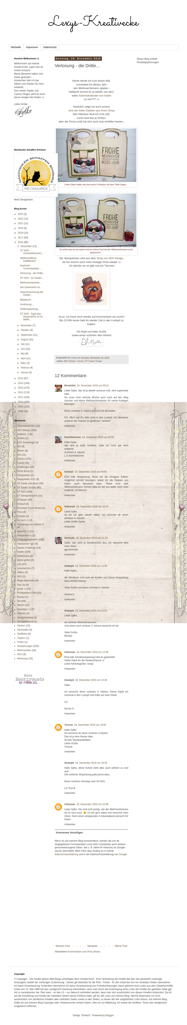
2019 (21, 228)
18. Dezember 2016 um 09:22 (93, 385)
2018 (21, 232)
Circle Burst (23, 471)
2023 (21, 214)
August (25, 339)
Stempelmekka (25, 617)
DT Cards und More (27, 483)
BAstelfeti (70, 385)
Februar (25, 367)
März (24, 363)
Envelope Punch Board (29, 508)
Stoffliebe (22, 633)
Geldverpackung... (30, 309)
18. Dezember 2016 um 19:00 (90, 724)
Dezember (27, 246)
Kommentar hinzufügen (69, 832)
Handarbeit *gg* (25, 543)
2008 (21, 411)
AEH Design (70, 361)
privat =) (21, 588)
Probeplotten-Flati (26, 592)
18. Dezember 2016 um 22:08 (92, 804)
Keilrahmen (23, 556)
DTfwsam (22, 499)
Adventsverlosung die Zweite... (31, 293)
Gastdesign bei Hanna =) (30, 524)
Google (123, 854)
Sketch (21, 605)
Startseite (16, 47)
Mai (23, 353)
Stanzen (21, 613)
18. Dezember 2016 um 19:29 (91, 762)
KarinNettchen (72, 437)
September (27, 334)
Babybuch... (26, 299)
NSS (19, 576)
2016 (21, 242)
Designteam (23, 475)
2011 (21, 397)
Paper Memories (26, 580)
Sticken (21, 625)
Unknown (69, 506)
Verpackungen (25, 646)
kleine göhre (23, 560)
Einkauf (21, 504)
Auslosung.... (27, 304)
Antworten (69, 426)
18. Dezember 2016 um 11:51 (91, 610)
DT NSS (21, 491)
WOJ (20, 654)
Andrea (21, 438)
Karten (20, 551)
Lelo (19, 564)
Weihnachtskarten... (30, 282)
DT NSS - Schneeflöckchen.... (32, 252)
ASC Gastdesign (26, 442)
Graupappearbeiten (27, 539)
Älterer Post (121, 946)
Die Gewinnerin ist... (31, 287)
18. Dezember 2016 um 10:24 (92, 506)
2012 (21, 392)
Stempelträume (25, 621)
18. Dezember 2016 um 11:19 (92, 538)
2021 (21, 223)
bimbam (69, 471)
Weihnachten (24, 650)
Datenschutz (50, 47)
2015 (21, 378)
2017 (21, 237)
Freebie (21, 516)
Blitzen (20, 450)
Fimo (20, 512)
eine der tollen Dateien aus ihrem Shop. (91, 110)
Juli (23, 344)
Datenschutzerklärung (66, 854)
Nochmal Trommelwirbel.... (31, 267)
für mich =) (23, 520)
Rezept (21, 597)
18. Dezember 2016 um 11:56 (92, 652)
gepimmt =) (23, 531)
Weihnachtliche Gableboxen (28, 259)
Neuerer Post (63, 946)
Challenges (23, 467)
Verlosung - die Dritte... (32, 273)
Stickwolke (23, 629)
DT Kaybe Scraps (93, 361)
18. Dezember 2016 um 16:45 (91, 680)
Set (19, 601)
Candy (20, 463)
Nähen (20, 572)
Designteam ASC (26, 479)
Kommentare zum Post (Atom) (84, 951)
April (23, 358)
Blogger (109, 1015)
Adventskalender (26, 426)
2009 (21, 406)
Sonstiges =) (24, 609)
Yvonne (68, 724)
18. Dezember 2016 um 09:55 (98, 437)
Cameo (80, 361)
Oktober (25, 330)
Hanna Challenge (26, 547)
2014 (21, 383)
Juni (23, 349)
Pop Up (21, 584)
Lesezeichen (24, 568)
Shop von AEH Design (110, 258)
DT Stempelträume (27, 495)
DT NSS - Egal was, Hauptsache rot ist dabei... (31, 316)
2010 (21, 401)
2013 (21, 387)
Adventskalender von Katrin (95, 95)
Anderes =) (23, 434)
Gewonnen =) (24, 535)
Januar (25, 372)
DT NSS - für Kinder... (31, 278)
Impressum (32, 47)
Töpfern (21, 638)
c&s (19, 454)
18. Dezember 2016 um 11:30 (91, 565)
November (27, 325)
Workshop (22, 658)
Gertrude (69, 538)
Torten (20, 642)
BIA (19, 446)
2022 (21, 218)
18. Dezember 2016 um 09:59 (91, 471)
